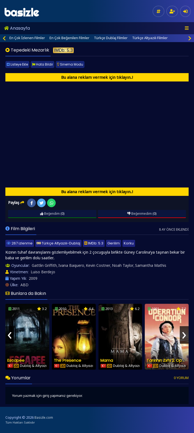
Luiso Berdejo (43, 271)
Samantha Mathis (150, 265)
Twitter (42, 203)
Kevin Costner (98, 265)
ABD (24, 284)
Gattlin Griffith (44, 265)
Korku (129, 243)
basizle (21, 12)
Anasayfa (17, 28)
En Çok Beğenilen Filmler (69, 37)
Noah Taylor (122, 265)
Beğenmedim (139, 213)
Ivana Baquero (71, 265)
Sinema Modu (70, 64)
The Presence (67, 360)
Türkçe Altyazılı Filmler (150, 37)
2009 (33, 278)
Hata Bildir (42, 64)
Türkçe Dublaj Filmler (111, 37)
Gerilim (113, 243)
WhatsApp (51, 203)
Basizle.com (43, 417)
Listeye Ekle (17, 64)
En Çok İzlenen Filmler (27, 37)
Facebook (31, 203)
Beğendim (50, 213)
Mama (106, 360)
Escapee (15, 360)
